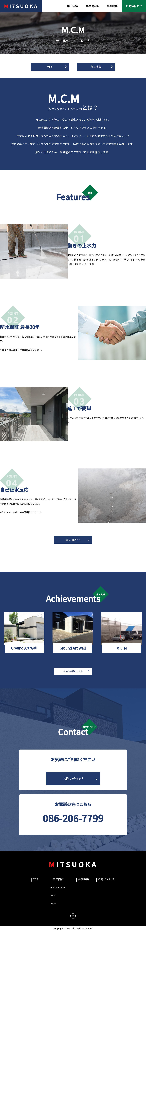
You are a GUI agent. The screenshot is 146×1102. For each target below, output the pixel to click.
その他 (53, 903)
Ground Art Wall (57, 887)
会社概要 (112, 6)
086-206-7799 (73, 818)
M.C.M (52, 895)
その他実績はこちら (73, 671)
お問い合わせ (73, 778)
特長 (50, 67)
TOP (35, 879)
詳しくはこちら (73, 540)
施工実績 (72, 6)
